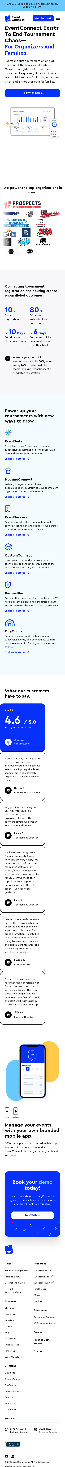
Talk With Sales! (32, 93)
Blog (7, 1332)
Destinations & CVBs (15, 1283)
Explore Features (15, 459)
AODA (37, 1295)
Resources (40, 1264)
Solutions (10, 1366)
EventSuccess (11, 1397)
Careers (8, 1326)
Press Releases (12, 1345)
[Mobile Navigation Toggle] (58, 18)
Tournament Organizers (16, 1271)
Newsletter (10, 1320)
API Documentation (45, 1323)
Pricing (38, 1332)
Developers (40, 1310)
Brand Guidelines (13, 1357)
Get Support (43, 18)
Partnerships (11, 1351)
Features (10, 1418)
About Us (9, 1308)
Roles (8, 1264)
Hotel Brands (40, 1289)
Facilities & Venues (14, 1277)
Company (10, 1301)
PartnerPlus (10, 1403)
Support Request (44, 1282)
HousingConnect (13, 1391)
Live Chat (38, 1301)
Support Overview (42, 1271)
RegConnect (11, 1385)
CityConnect (11, 1409)
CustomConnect (13, 1379)
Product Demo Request (42, 1342)
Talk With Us (32, 1215)
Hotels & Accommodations (14, 1290)
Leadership (10, 1314)
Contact (39, 1351)
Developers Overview (44, 1317)
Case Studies (11, 1339)
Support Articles (43, 1276)
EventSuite (10, 1373)
